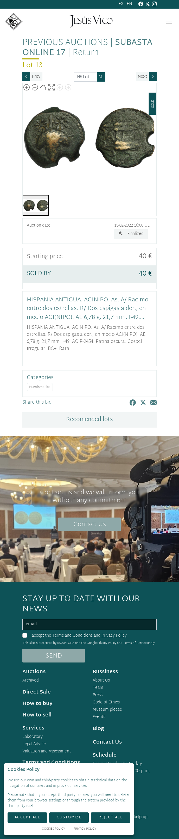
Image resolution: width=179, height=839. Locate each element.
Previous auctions (65, 43)
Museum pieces (107, 710)
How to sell (37, 715)
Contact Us (89, 524)
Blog (98, 728)
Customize (69, 817)
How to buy (37, 703)
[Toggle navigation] (169, 21)
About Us (101, 680)
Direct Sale (36, 692)
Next (142, 77)
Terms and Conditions (72, 636)
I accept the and (78, 636)
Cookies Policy (53, 829)
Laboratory (32, 737)
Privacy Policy (114, 636)
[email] (89, 624)
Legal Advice (34, 744)
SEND (54, 656)
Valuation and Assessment (46, 751)
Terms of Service (134, 643)
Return (86, 53)
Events (99, 717)
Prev (36, 77)
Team (98, 688)
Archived (30, 680)
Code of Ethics (106, 702)
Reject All (111, 817)
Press (98, 695)
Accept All (27, 817)
